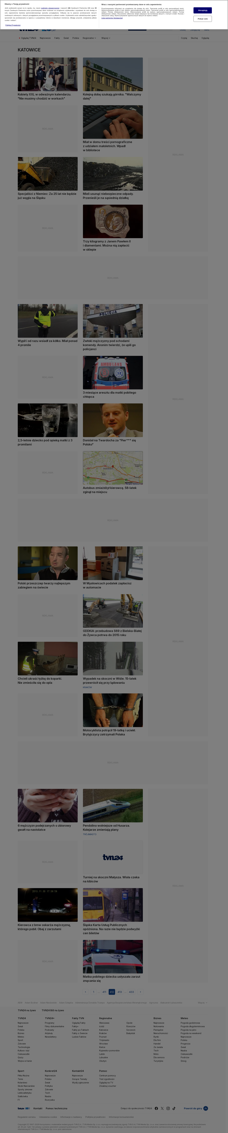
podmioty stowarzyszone (50, 8)
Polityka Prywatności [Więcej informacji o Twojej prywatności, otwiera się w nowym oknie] (13, 25)
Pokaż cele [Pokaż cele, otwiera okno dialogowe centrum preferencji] (203, 19)
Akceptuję (202, 10)
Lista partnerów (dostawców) (112, 18)
